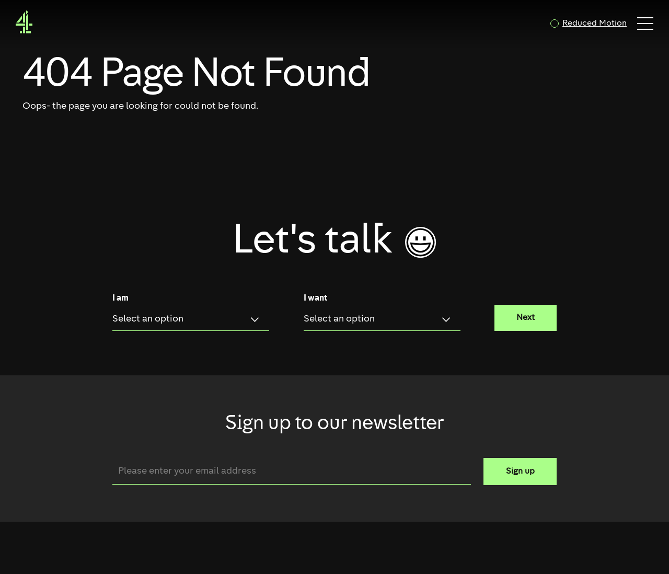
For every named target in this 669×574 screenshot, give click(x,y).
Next (525, 318)
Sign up (520, 471)
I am (120, 298)
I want (315, 298)
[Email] (291, 471)
